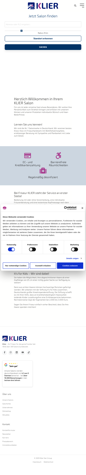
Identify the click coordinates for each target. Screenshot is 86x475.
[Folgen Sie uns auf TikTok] (29, 352)
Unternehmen (7, 407)
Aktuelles (5, 415)
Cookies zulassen (70, 266)
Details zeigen (72, 258)
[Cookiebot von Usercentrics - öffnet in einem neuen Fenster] (65, 208)
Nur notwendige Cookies (16, 266)
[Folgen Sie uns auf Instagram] (10, 352)
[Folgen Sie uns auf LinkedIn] (16, 352)
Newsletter (6, 434)
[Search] (75, 6)
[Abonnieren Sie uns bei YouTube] (23, 352)
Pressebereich (7, 441)
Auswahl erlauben (43, 266)
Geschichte (6, 404)
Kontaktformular (8, 430)
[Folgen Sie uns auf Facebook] (4, 352)
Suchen (43, 47)
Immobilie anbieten (9, 445)
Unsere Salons (7, 400)
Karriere (5, 438)
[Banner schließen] (82, 208)
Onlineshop (6, 411)
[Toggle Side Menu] (82, 5)
